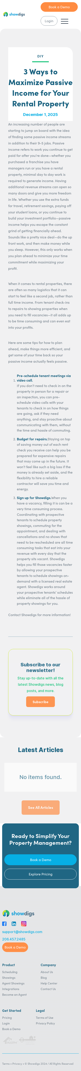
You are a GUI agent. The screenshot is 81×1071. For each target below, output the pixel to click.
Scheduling (9, 972)
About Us (47, 972)
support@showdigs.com (22, 932)
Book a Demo (11, 1029)
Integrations (10, 989)
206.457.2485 (13, 939)
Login (6, 1023)
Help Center (49, 983)
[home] (22, 14)
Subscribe (40, 701)
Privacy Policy (45, 1023)
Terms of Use (44, 1017)
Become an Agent (14, 994)
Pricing (7, 1017)
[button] (64, 21)
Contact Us (48, 989)
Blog (44, 977)
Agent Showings (13, 983)
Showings (8, 977)
